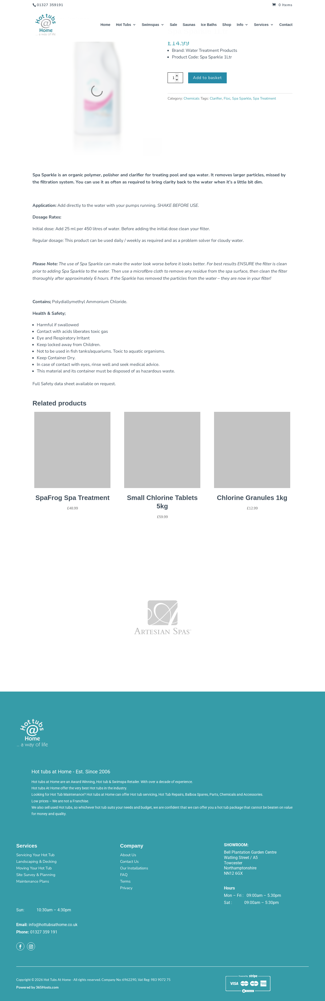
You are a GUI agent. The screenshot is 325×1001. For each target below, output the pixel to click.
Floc (227, 98)
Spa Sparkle (241, 98)
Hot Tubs (123, 25)
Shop (226, 25)
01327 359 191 (43, 932)
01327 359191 (50, 5)
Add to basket (207, 78)
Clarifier (216, 98)
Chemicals (192, 98)
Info (240, 25)
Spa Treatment (264, 98)
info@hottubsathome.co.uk (53, 924)
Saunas (189, 25)
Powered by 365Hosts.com (37, 987)
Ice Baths (209, 25)
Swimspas (150, 25)
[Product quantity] (175, 77)
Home (105, 25)
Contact (285, 25)
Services (261, 25)
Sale (173, 25)
